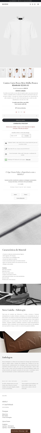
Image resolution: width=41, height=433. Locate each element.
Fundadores (4, 424)
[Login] (32, 4)
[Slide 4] (24, 73)
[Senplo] (5, 4)
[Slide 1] (3, 73)
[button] (38, 4)
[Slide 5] (31, 73)
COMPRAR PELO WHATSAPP (20, 123)
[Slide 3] (17, 73)
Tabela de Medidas (20, 108)
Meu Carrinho (5, 415)
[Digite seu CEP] (16, 135)
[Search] (30, 4)
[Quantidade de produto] (20, 115)
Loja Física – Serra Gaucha (8, 426)
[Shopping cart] (34, 4)
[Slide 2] (10, 73)
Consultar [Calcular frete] (27, 135)
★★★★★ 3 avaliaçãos (21, 90)
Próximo (25, 194)
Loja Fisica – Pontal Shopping (8, 427)
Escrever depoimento (20, 198)
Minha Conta (5, 414)
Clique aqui (28, 159)
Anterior (15, 194)
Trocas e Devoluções (7, 417)
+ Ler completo (20, 184)
